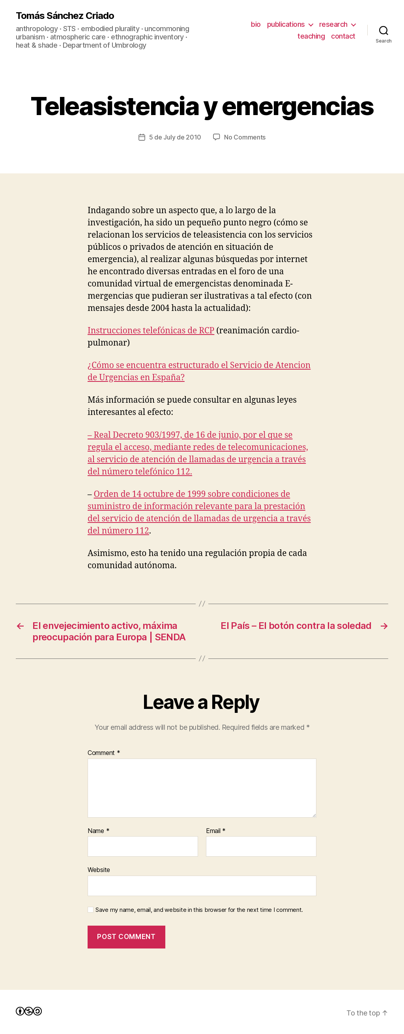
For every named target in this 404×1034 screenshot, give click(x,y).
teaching (311, 36)
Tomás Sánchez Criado (65, 15)
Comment (104, 753)
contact (343, 36)
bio (256, 24)
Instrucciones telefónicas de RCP (151, 330)
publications (286, 24)
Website (99, 870)
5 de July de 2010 (175, 137)
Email (216, 831)
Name (98, 831)
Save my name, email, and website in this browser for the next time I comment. (199, 909)
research (333, 24)
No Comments (245, 137)
